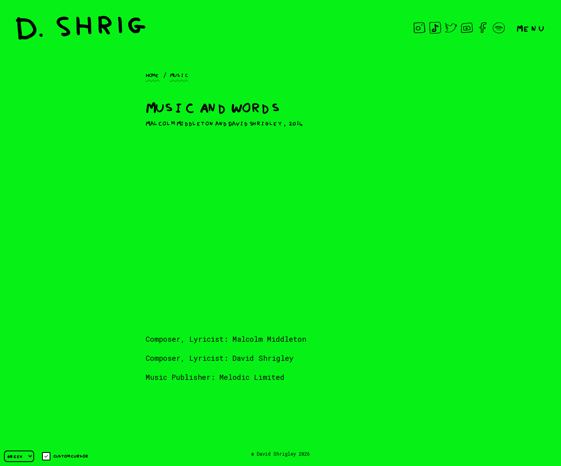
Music (179, 74)
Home (152, 74)
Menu (531, 27)
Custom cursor (65, 456)
